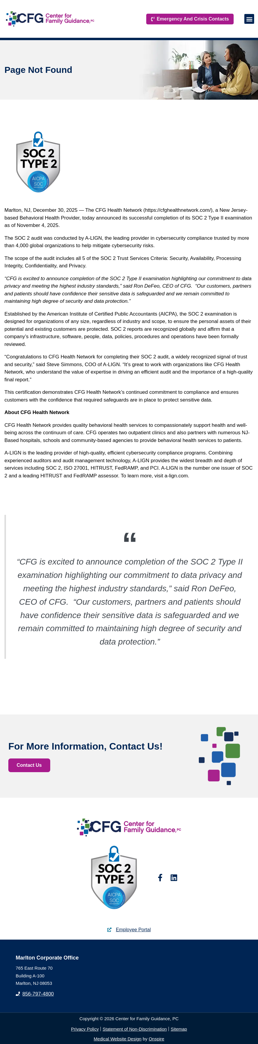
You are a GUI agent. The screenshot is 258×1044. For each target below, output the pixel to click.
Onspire (156, 1038)
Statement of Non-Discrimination (135, 1029)
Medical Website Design (117, 1038)
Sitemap (179, 1029)
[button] (249, 18)
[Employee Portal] (109, 930)
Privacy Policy (85, 1029)
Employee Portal (133, 929)
